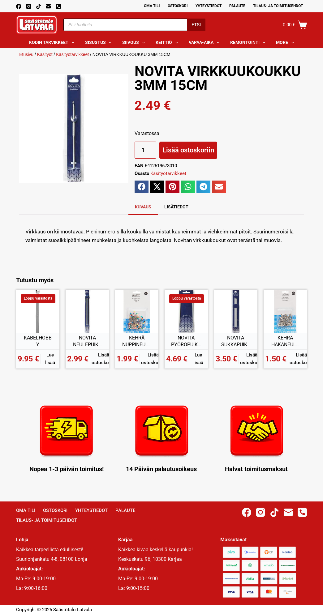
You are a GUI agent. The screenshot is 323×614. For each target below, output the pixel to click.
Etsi (196, 25)
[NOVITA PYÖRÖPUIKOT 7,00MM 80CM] (186, 311)
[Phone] (58, 6)
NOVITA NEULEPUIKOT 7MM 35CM (87, 341)
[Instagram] (28, 6)
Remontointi (249, 42)
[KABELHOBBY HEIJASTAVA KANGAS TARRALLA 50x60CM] (37, 311)
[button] (142, 187)
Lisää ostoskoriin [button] (103, 358)
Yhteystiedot (209, 6)
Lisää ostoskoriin (188, 150)
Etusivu (26, 54)
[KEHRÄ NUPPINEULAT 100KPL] (136, 311)
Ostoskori (178, 6)
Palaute (237, 6)
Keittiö (168, 42)
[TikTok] (38, 6)
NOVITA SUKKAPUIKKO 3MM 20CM (236, 341)
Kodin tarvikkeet (53, 42)
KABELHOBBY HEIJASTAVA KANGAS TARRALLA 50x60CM (38, 341)
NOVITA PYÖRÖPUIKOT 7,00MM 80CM (186, 341)
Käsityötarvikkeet (72, 54)
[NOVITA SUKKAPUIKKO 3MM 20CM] (235, 311)
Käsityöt (45, 54)
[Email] (48, 6)
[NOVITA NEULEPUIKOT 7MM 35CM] (87, 311)
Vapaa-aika (205, 42)
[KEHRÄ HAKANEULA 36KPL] (285, 311)
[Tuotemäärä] (145, 150)
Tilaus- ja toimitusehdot (278, 6)
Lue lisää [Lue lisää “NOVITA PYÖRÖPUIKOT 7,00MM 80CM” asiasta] (198, 358)
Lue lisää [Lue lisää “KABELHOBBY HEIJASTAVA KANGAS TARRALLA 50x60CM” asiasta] (50, 358)
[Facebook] (18, 6)
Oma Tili (152, 6)
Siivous (134, 42)
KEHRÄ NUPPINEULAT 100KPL (136, 341)
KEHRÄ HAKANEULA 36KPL (285, 341)
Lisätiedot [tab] (176, 206)
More (286, 42)
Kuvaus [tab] (143, 206)
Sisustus (99, 42)
